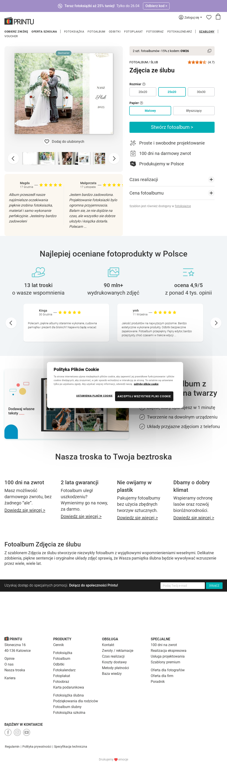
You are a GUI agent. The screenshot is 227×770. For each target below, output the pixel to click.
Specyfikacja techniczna (70, 746)
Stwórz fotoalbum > (172, 127)
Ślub (154, 62)
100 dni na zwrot (164, 645)
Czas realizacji (113, 656)
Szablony (207, 31)
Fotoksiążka (74, 31)
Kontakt (108, 645)
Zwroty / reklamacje (117, 650)
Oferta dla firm (162, 676)
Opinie (9, 658)
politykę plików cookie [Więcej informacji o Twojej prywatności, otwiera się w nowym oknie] (146, 384)
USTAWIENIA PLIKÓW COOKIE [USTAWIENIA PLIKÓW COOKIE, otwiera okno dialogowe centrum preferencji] (94, 395)
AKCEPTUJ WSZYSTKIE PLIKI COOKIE (144, 396)
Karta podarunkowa (68, 687)
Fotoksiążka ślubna (68, 695)
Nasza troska (14, 670)
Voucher (11, 36)
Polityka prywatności (36, 746)
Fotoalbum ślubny (67, 707)
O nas (9, 664)
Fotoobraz (155, 31)
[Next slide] (113, 158)
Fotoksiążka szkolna (69, 712)
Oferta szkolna (44, 31)
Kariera (10, 678)
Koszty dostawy (114, 662)
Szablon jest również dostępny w (160, 206)
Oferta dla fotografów (168, 670)
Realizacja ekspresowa (168, 650)
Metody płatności (115, 668)
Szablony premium (165, 662)
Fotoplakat (133, 31)
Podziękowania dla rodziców (75, 701)
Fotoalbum (96, 31)
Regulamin (12, 746)
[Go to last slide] (11, 322)
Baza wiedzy (112, 674)
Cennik (58, 645)
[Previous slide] (13, 158)
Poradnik (158, 681)
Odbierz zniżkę (16, 31)
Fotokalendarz (179, 31)
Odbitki (115, 31)
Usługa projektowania (168, 656)
